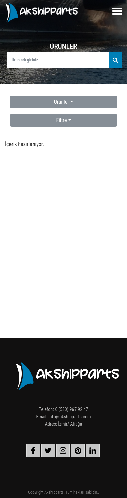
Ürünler (61, 102)
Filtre (61, 120)
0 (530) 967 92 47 (71, 409)
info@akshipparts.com (70, 416)
